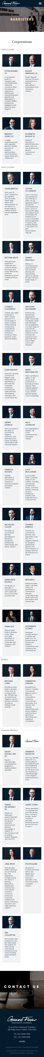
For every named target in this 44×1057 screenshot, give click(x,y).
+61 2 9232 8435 (23, 1037)
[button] (40, 3)
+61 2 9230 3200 (23, 1034)
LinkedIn (22, 1041)
